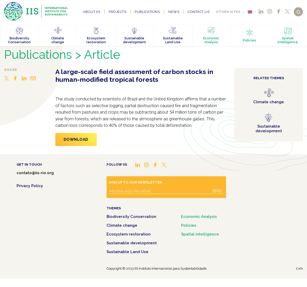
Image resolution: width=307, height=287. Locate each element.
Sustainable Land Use (127, 251)
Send (217, 191)
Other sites (228, 12)
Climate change (122, 225)
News (173, 12)
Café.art (299, 268)
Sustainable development (132, 243)
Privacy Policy (30, 185)
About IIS (91, 12)
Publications (147, 12)
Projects (117, 12)
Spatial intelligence (200, 234)
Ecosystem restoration (129, 234)
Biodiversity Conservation (131, 216)
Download (76, 139)
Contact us (198, 12)
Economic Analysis (199, 216)
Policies (188, 225)
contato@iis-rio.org (35, 173)
